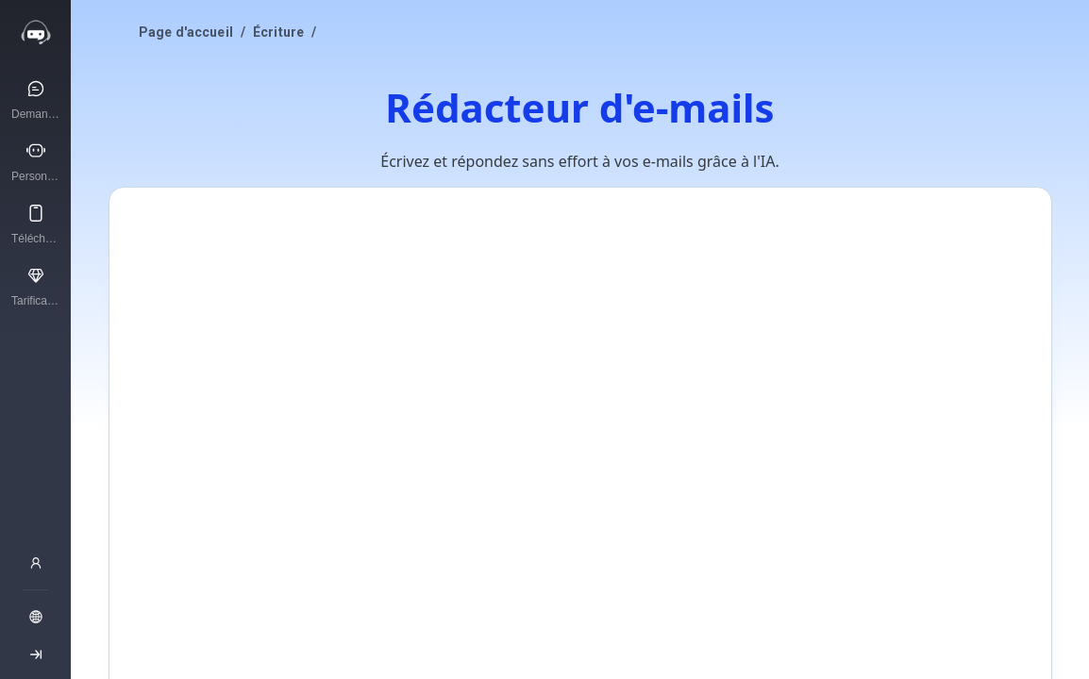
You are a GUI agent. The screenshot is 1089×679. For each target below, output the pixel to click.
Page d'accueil (186, 32)
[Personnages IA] (35, 161)
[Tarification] (35, 286)
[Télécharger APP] (35, 223)
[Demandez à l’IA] (35, 99)
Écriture (278, 32)
